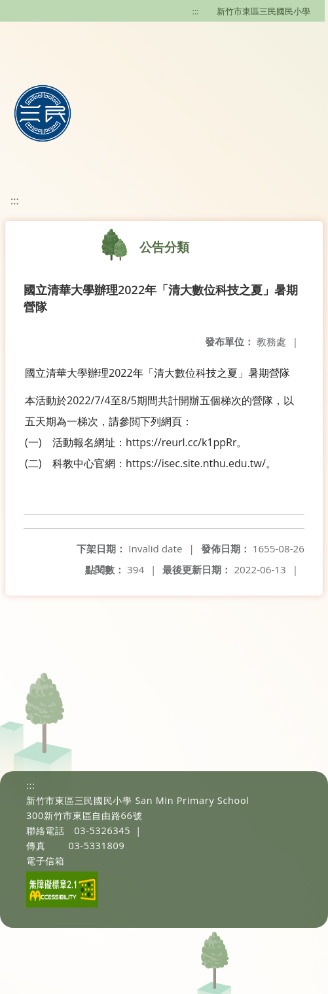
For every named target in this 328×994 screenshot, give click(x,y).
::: (195, 11)
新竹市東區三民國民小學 (263, 11)
